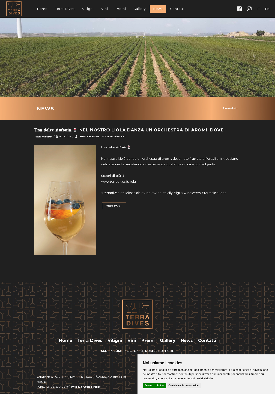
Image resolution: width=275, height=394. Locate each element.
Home (42, 9)
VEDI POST (114, 205)
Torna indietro (230, 108)
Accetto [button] (149, 385)
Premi (120, 9)
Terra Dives (65, 9)
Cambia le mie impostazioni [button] (183, 385)
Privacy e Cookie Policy (85, 386)
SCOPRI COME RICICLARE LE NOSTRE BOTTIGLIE (137, 351)
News (158, 9)
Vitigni (88, 9)
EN (267, 9)
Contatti (177, 9)
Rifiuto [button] (161, 385)
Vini (104, 9)
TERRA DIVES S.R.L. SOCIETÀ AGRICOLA (100, 136)
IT (258, 9)
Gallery (139, 9)
